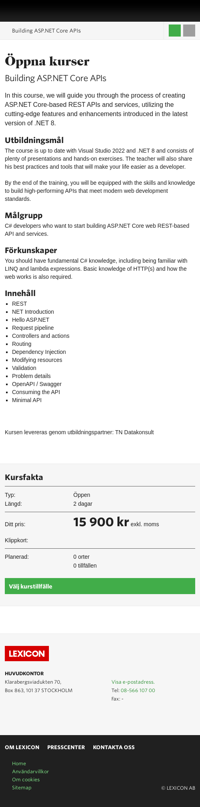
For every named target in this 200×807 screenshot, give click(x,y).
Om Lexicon (22, 747)
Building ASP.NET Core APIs (46, 31)
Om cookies (26, 779)
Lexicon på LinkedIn (21, 717)
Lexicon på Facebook (33, 717)
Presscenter (66, 747)
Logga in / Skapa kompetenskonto (175, 31)
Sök (190, 11)
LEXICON (25, 10)
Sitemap (22, 788)
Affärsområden (182, 11)
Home (19, 763)
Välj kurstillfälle (30, 586)
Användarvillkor (30, 771)
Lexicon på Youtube (9, 717)
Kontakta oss (114, 747)
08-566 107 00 (138, 690)
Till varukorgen (189, 31)
